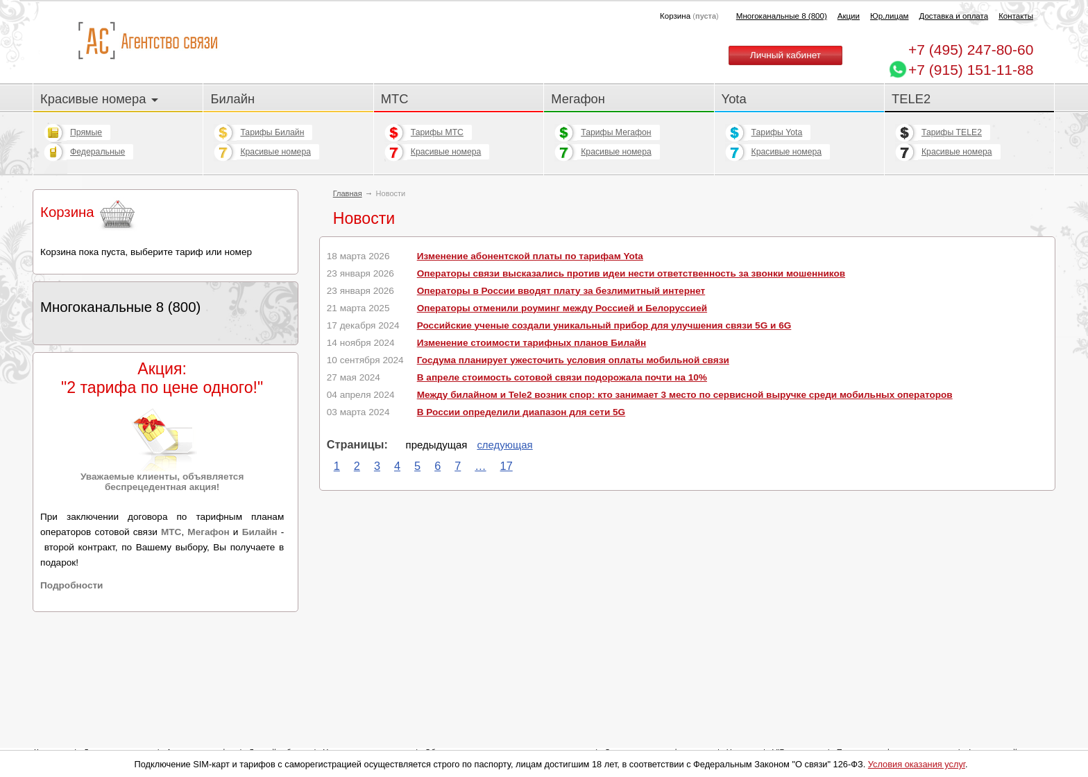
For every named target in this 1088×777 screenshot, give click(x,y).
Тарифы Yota (777, 132)
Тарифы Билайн (272, 132)
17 (506, 466)
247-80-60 (970, 50)
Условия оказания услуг (916, 764)
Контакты (1015, 16)
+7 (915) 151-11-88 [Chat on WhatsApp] (970, 70)
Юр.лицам (889, 16)
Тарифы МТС (437, 132)
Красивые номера (99, 98)
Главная (347, 193)
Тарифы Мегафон (616, 132)
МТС (395, 98)
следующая (504, 445)
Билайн (232, 98)
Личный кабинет (785, 55)
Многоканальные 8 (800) (781, 16)
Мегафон (578, 98)
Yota (734, 98)
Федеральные (97, 152)
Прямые (86, 132)
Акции (849, 16)
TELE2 (911, 98)
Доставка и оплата (954, 16)
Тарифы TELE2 (951, 132)
